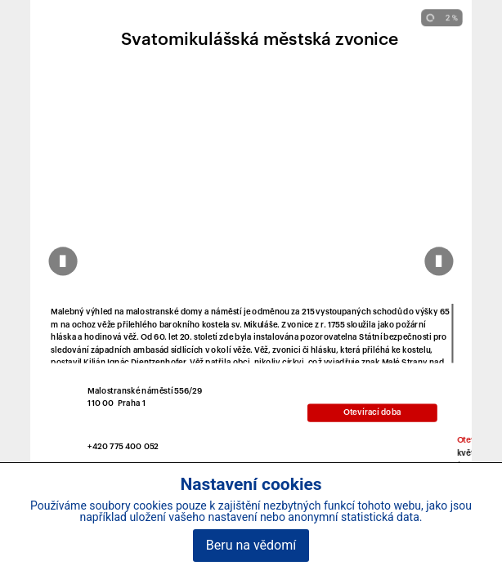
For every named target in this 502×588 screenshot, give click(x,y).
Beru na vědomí (251, 545)
